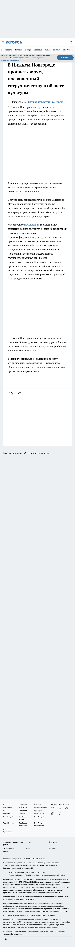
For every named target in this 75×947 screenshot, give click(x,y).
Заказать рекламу (52, 50)
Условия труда (8, 848)
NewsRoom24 (31, 224)
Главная (6, 852)
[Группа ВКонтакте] (52, 808)
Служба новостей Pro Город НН (47, 101)
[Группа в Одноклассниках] (59, 808)
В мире (28, 50)
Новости (52, 848)
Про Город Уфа (40, 817)
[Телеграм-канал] (66, 808)
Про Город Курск (9, 817)
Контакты (53, 842)
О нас (28, 842)
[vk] (11, 393)
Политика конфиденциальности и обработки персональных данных (29, 915)
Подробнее (64, 911)
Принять (65, 57)
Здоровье (38, 50)
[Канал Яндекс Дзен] (52, 813)
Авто (28, 848)
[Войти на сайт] (71, 42)
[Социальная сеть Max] (59, 813)
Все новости (6, 50)
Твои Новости (8, 823)
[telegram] (20, 393)
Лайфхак (18, 50)
